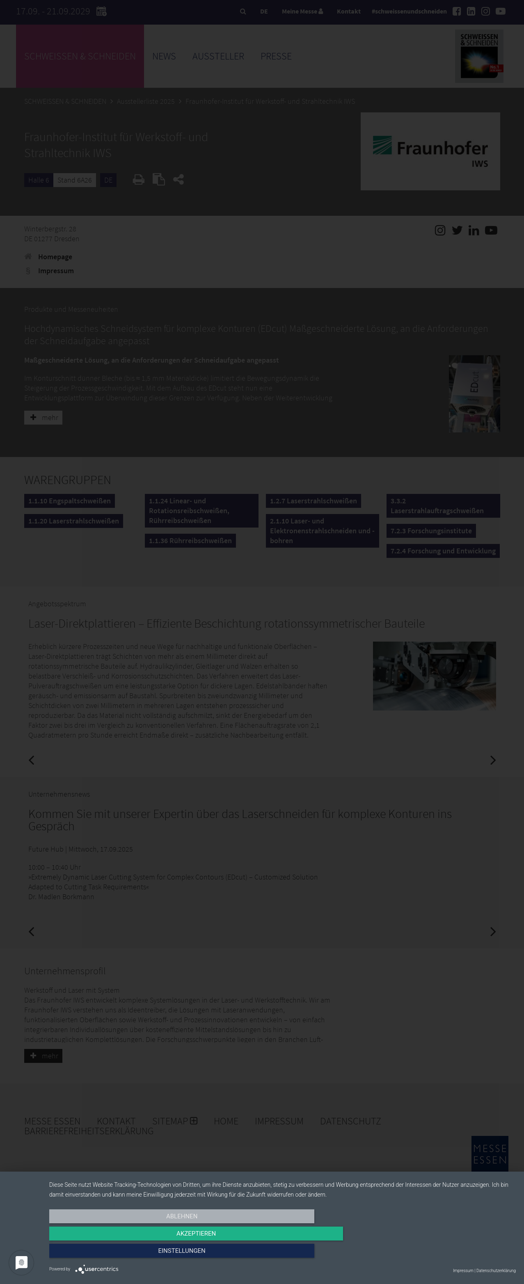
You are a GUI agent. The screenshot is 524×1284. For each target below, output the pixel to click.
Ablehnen (119, 1254)
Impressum (463, 1270)
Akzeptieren (282, 1254)
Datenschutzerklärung (496, 1270)
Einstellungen (445, 1254)
